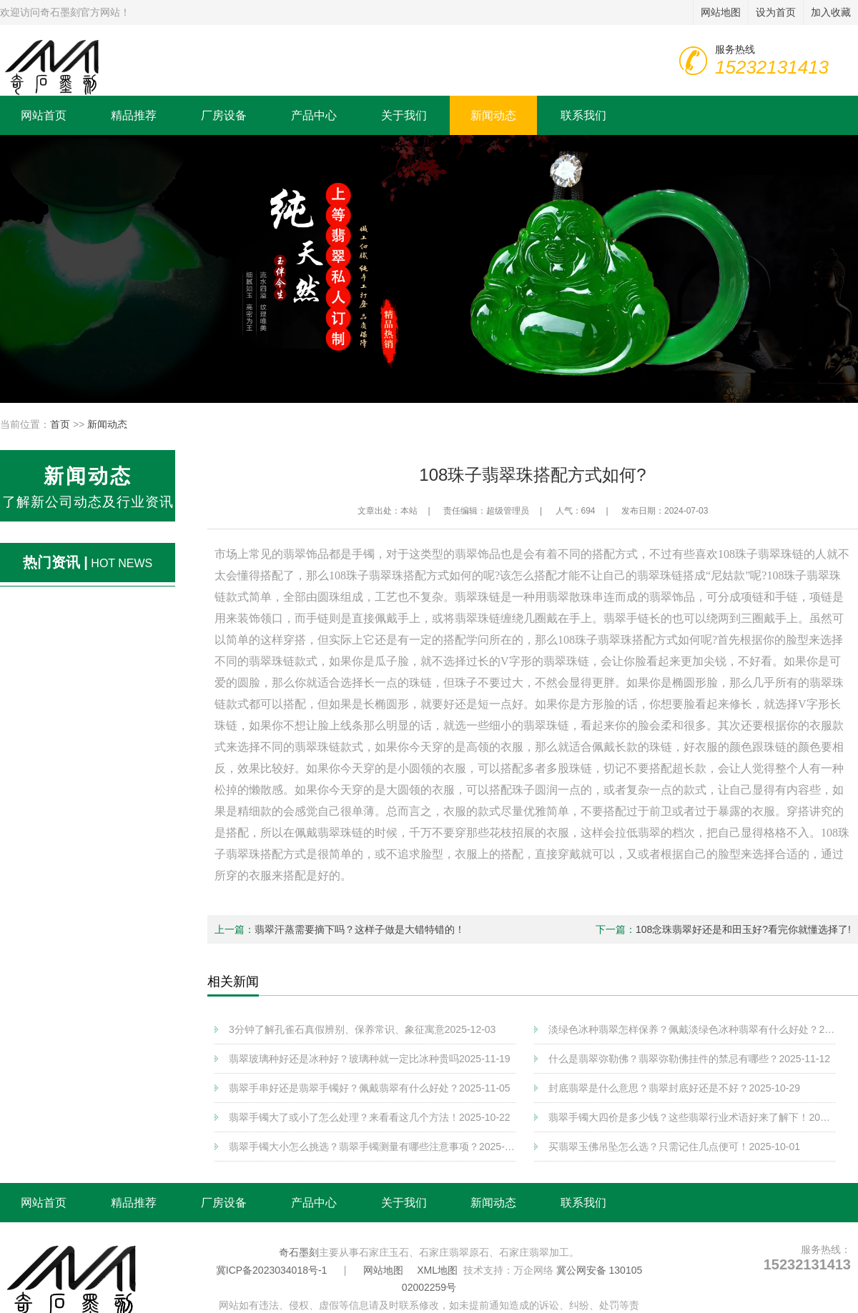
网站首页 (43, 115)
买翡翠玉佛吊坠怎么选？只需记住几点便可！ (674, 1146)
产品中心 (314, 115)
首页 (60, 424)
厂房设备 (224, 115)
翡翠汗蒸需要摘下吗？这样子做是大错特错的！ (360, 929)
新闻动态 (493, 115)
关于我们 (404, 115)
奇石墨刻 (299, 1252)
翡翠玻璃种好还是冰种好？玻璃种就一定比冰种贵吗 (370, 1058)
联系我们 (583, 115)
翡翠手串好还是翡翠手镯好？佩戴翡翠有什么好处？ (370, 1088)
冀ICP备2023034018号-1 (271, 1270)
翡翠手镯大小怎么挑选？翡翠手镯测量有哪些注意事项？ (372, 1146)
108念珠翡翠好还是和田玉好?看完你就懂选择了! (743, 929)
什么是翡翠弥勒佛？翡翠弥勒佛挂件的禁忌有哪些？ (689, 1058)
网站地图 (383, 1270)
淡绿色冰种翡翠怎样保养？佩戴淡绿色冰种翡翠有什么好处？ (691, 1029)
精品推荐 (134, 115)
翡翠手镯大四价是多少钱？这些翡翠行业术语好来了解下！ (691, 1117)
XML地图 (437, 1270)
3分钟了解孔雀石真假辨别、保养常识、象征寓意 (362, 1029)
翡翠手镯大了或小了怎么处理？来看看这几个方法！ (370, 1117)
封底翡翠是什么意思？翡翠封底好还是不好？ (674, 1088)
